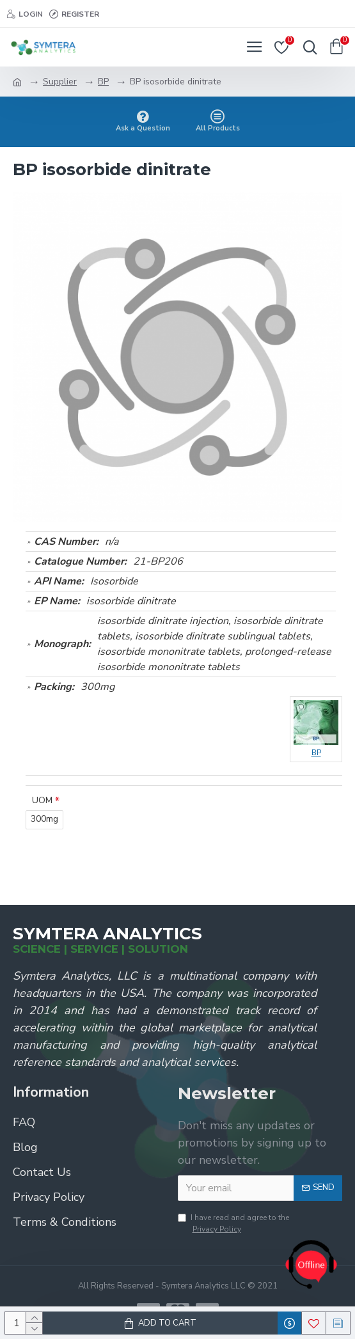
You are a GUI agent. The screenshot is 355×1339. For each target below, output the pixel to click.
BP (103, 81)
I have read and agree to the (233, 1223)
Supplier (60, 81)
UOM (42, 800)
